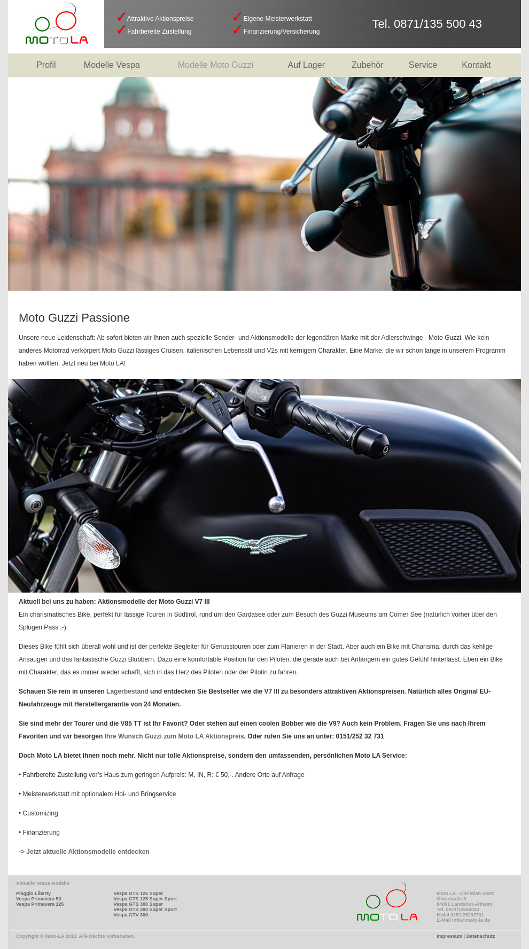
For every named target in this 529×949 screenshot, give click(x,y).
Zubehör (368, 64)
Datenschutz (480, 936)
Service (423, 64)
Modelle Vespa (112, 64)
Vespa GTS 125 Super (138, 893)
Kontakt (476, 64)
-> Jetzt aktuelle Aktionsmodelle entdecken (84, 851)
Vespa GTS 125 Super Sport (145, 898)
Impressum (449, 936)
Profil (46, 64)
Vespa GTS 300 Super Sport (145, 909)
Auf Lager (306, 64)
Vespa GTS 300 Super (138, 904)
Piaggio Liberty (33, 893)
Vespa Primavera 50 (38, 898)
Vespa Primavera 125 (40, 904)
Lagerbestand (127, 691)
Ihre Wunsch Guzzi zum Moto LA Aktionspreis (174, 736)
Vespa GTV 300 (130, 914)
